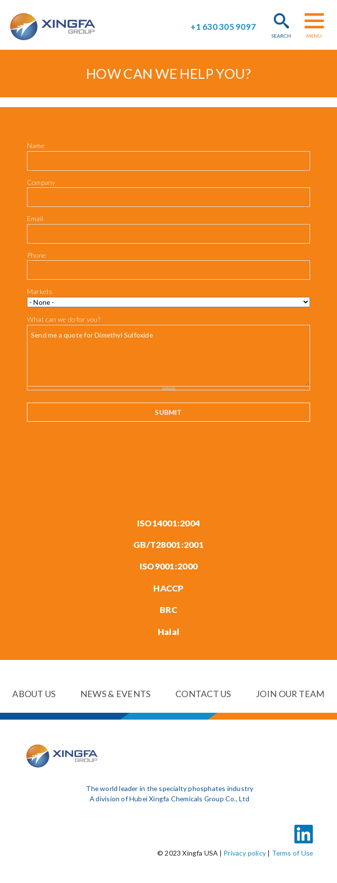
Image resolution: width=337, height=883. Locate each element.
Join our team (290, 693)
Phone (36, 255)
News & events (115, 693)
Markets (39, 291)
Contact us (203, 693)
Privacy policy (244, 852)
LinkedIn (304, 827)
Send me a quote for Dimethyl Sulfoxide (168, 355)
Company (41, 182)
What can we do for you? (63, 319)
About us (33, 693)
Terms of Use (292, 852)
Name (36, 145)
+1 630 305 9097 (223, 27)
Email (35, 218)
